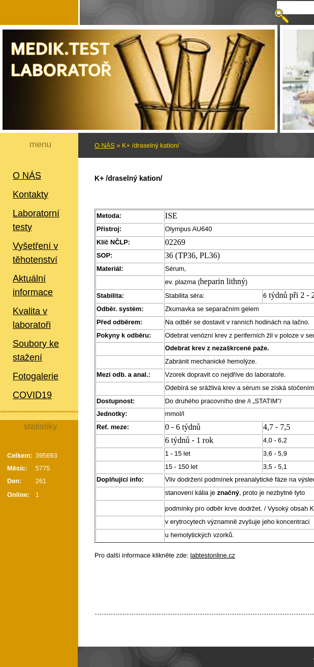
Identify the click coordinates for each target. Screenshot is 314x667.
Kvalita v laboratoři (32, 318)
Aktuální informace (33, 285)
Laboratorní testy (36, 220)
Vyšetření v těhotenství (35, 253)
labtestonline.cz (213, 555)
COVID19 (32, 395)
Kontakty (30, 194)
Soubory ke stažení (36, 351)
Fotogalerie (35, 376)
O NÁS (27, 176)
